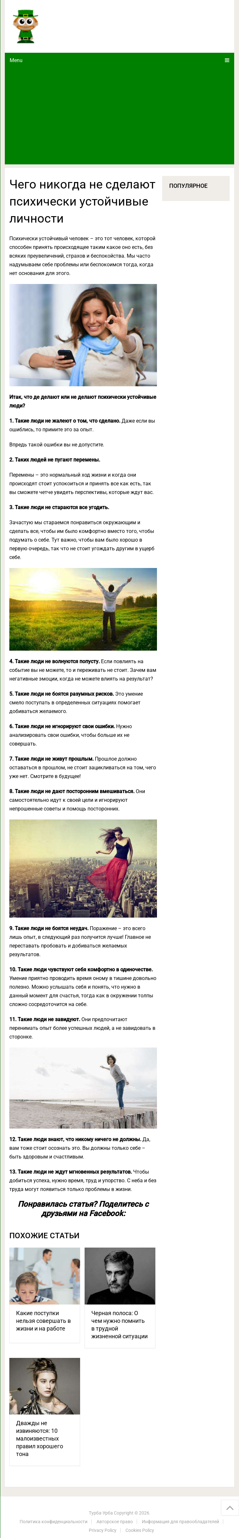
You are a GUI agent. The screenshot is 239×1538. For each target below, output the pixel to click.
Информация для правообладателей (180, 1521)
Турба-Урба (101, 1512)
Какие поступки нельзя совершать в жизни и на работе (43, 1321)
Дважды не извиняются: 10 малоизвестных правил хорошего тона (39, 1438)
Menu (16, 60)
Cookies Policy (139, 1530)
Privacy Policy (102, 1530)
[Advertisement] (119, 116)
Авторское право (115, 1521)
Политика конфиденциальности (53, 1521)
